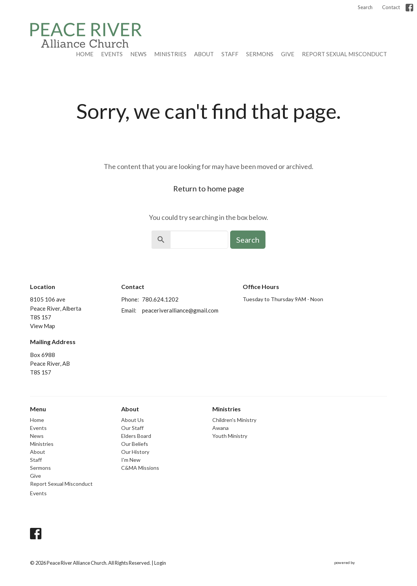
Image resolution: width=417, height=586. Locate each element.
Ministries (170, 54)
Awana (220, 428)
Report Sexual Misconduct (344, 54)
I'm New (131, 459)
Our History (135, 452)
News (138, 54)
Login (160, 563)
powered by (360, 563)
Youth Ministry (229, 436)
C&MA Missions (140, 467)
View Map (42, 325)
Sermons (259, 54)
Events (112, 54)
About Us (132, 420)
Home (84, 54)
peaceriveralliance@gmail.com (180, 310)
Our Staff (132, 428)
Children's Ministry (234, 420)
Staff (230, 54)
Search (365, 7)
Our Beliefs (134, 444)
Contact (391, 7)
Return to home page (208, 188)
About (204, 54)
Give (287, 54)
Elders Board (136, 436)
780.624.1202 (160, 299)
